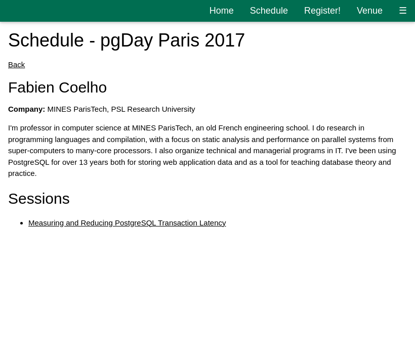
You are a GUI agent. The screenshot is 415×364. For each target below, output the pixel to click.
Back (16, 64)
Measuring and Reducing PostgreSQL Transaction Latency (127, 222)
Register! (322, 11)
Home (222, 11)
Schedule (269, 11)
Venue (370, 11)
